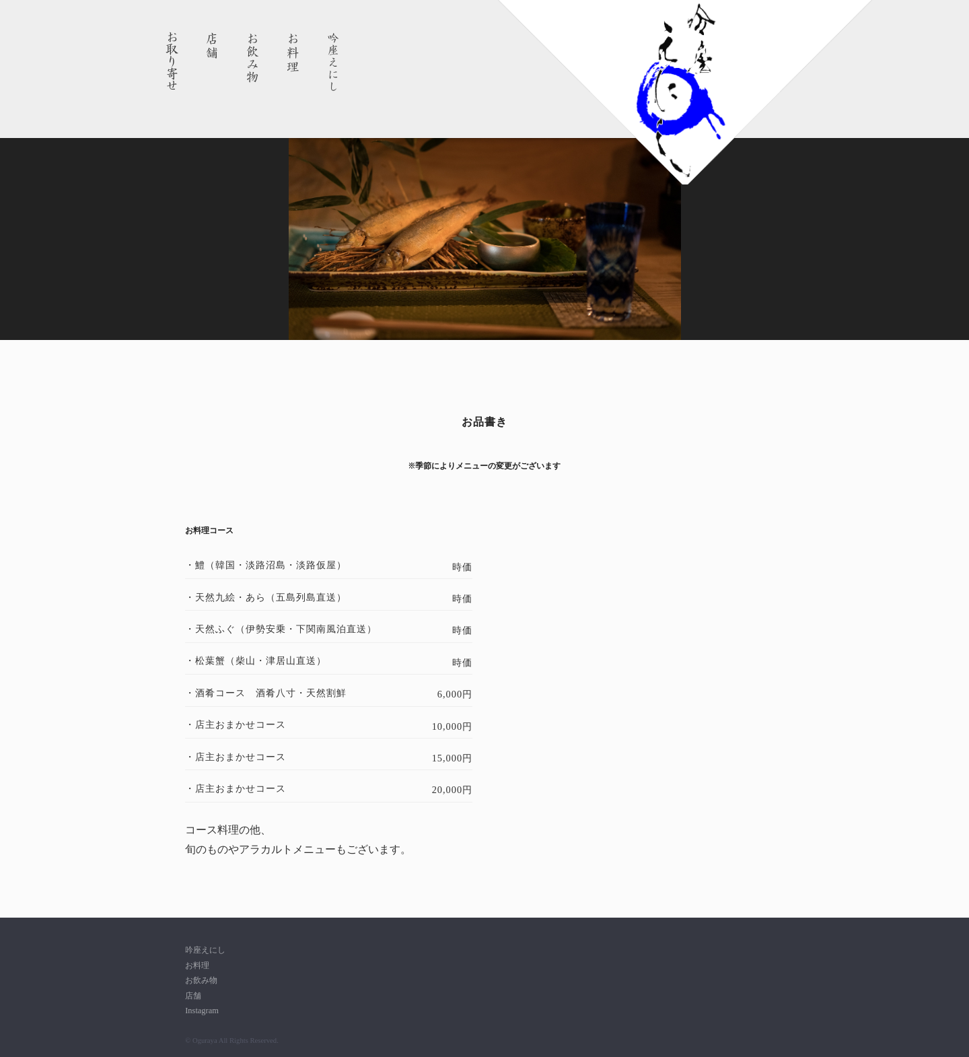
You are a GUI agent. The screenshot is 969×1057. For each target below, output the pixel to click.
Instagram (202, 1010)
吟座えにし (333, 62)
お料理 (293, 62)
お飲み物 (253, 62)
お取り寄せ (172, 62)
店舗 (212, 62)
